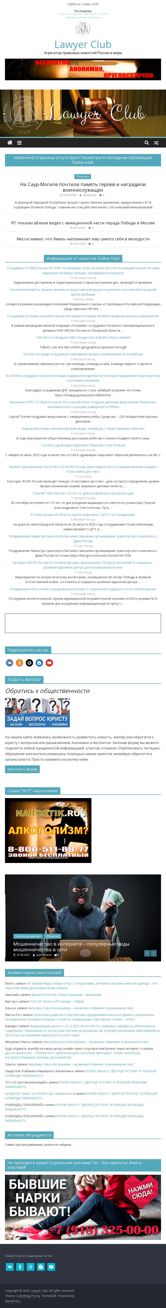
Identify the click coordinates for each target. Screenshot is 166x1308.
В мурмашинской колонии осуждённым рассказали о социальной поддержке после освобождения (83, 589)
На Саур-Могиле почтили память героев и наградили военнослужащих (83, 187)
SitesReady (90, 195)
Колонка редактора (58, 936)
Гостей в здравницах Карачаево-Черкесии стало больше (83, 445)
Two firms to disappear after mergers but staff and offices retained (83, 337)
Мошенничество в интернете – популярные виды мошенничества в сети (102, 946)
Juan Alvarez (75, 955)
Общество (82, 936)
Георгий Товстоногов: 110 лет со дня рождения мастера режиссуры (83, 493)
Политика (83, 176)
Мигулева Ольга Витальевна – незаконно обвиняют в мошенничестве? (81, 1008)
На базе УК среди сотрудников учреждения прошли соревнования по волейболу (83, 354)
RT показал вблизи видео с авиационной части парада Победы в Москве (83, 222)
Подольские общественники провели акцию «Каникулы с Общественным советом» (83, 428)
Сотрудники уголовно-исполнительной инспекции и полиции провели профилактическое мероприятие (83, 316)
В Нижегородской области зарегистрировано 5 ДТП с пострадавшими (83, 515)
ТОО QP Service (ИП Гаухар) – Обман (57, 1001)
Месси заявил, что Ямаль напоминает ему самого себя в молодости (83, 238)
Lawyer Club (83, 44)
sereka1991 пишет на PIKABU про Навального (38, 1093)
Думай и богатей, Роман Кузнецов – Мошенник (66, 995)
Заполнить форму (22, 769)
